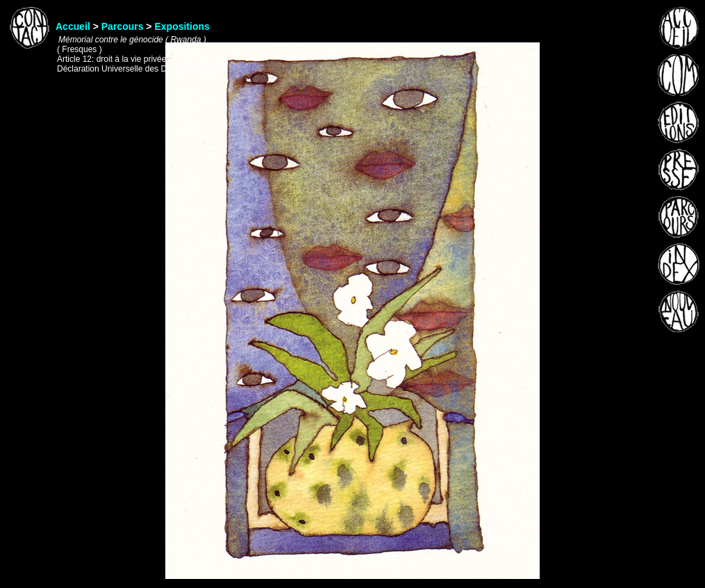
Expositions (181, 26)
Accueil (73, 26)
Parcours (122, 26)
